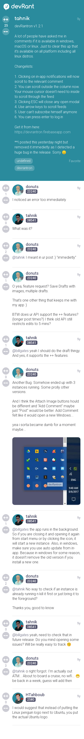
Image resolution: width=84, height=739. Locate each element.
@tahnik (18, 257)
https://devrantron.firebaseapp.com (43, 132)
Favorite (74, 161)
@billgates (20, 351)
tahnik (22, 18)
